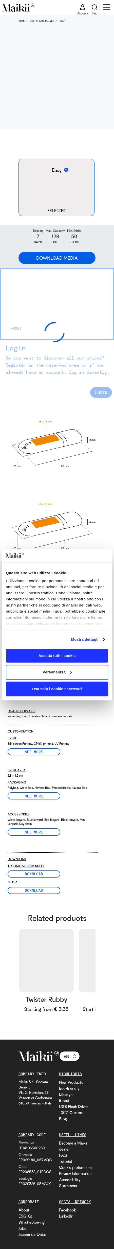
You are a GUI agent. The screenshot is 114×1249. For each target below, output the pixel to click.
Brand (64, 1100)
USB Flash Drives (73, 1106)
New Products (71, 1082)
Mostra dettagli (84, 639)
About (23, 1209)
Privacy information (75, 1173)
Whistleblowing (31, 1222)
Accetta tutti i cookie (57, 655)
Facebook (67, 1209)
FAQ (63, 1155)
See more (34, 752)
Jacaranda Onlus (32, 1234)
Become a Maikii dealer (73, 1146)
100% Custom (71, 1112)
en (70, 1056)
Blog (63, 1118)
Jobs (22, 1228)
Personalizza (57, 672)
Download (34, 873)
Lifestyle (66, 1094)
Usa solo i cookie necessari (57, 689)
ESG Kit (25, 1216)
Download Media (57, 258)
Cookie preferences (75, 1167)
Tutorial (65, 1161)
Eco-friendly (69, 1088)
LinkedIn (66, 1216)
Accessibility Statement (69, 1182)
